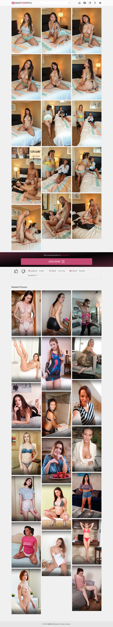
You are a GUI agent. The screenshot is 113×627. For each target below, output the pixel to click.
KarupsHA (82, 271)
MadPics (22, 3)
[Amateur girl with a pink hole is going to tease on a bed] (56, 364)
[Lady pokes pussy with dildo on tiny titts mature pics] (26, 591)
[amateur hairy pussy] (86, 588)
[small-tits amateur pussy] (86, 402)
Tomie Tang (61, 271)
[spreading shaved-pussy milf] (86, 449)
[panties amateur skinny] (86, 542)
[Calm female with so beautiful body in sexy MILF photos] (26, 313)
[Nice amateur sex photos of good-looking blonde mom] (86, 358)
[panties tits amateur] (56, 507)
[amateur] (56, 460)
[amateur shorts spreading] (86, 495)
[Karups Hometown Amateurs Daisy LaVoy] (26, 452)
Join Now (56, 261)
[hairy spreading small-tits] (26, 406)
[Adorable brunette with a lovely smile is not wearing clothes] (26, 359)
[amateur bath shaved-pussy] (56, 414)
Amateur (41, 271)
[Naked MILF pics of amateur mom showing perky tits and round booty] (86, 313)
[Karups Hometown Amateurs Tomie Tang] (26, 30)
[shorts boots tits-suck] (56, 313)
